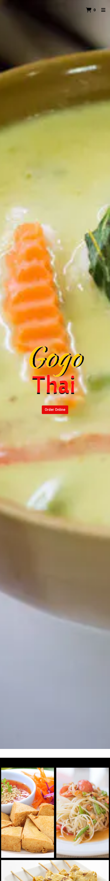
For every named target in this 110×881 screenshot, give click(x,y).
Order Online (55, 409)
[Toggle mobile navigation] (103, 10)
